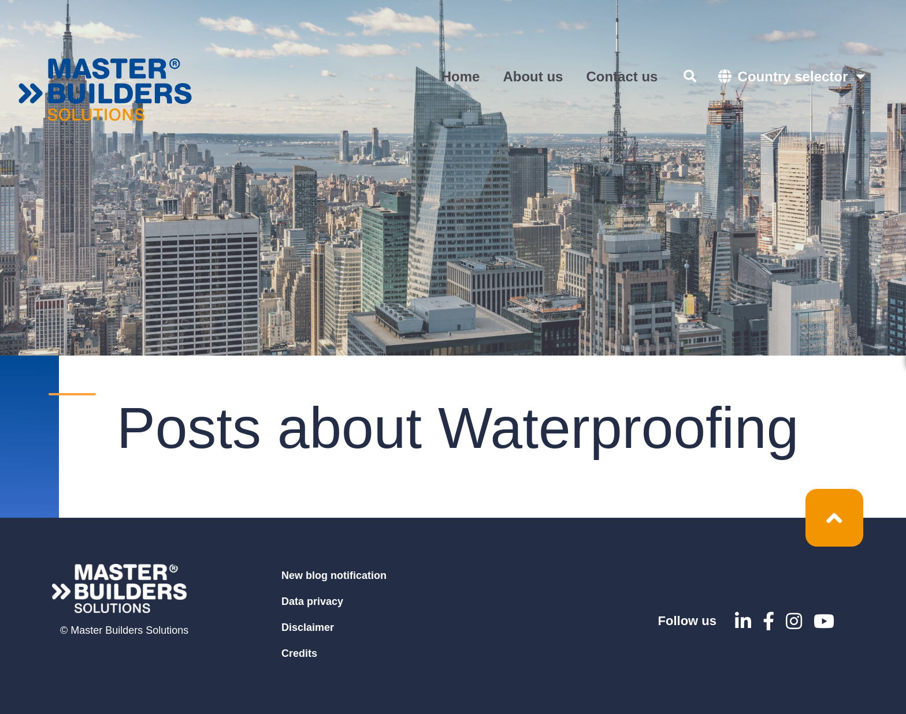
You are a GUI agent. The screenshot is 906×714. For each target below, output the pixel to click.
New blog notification (334, 575)
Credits (299, 653)
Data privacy (312, 601)
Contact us (622, 76)
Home (460, 76)
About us (533, 76)
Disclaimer (307, 627)
